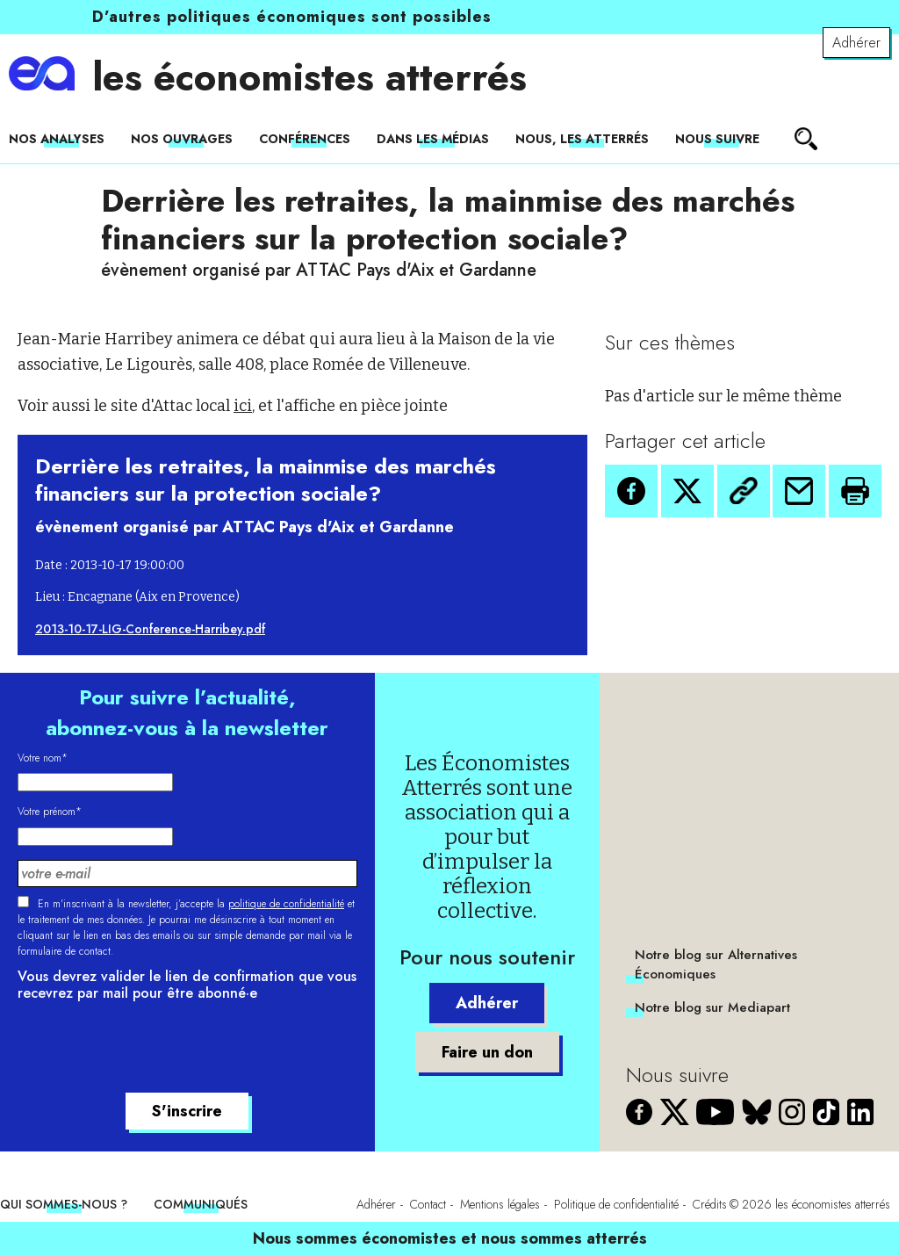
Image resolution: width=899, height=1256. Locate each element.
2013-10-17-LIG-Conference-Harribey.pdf (150, 629)
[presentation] (151, 1049)
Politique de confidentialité (616, 1204)
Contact (428, 1204)
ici (243, 405)
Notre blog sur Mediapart (712, 1007)
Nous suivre (717, 139)
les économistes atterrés (309, 77)
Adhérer (856, 42)
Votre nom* (43, 758)
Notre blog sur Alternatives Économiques (716, 964)
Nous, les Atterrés (582, 139)
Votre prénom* (50, 811)
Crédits (710, 1204)
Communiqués (201, 1204)
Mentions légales (500, 1204)
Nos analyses (56, 139)
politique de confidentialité (286, 904)
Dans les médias (433, 139)
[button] (631, 491)
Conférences (304, 139)
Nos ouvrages (182, 139)
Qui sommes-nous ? (63, 1204)
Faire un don (487, 1052)
